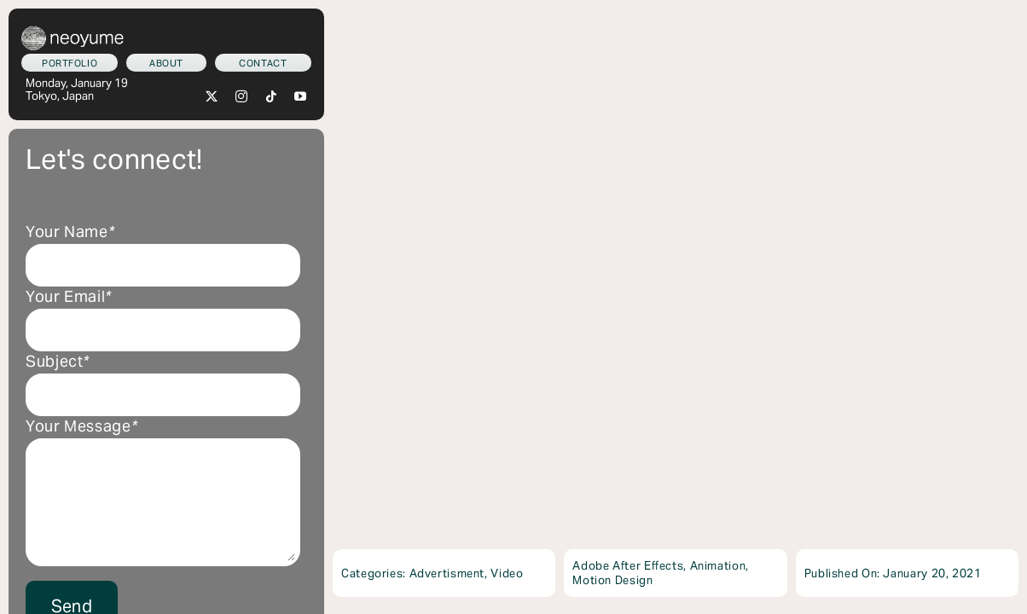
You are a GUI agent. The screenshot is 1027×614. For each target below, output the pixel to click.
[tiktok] (271, 96)
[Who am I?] (166, 63)
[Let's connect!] (263, 63)
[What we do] (69, 63)
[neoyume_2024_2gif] (72, 32)
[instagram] (241, 96)
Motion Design (612, 580)
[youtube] (300, 96)
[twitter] (212, 96)
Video (506, 573)
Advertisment (447, 573)
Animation (718, 566)
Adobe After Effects (627, 566)
